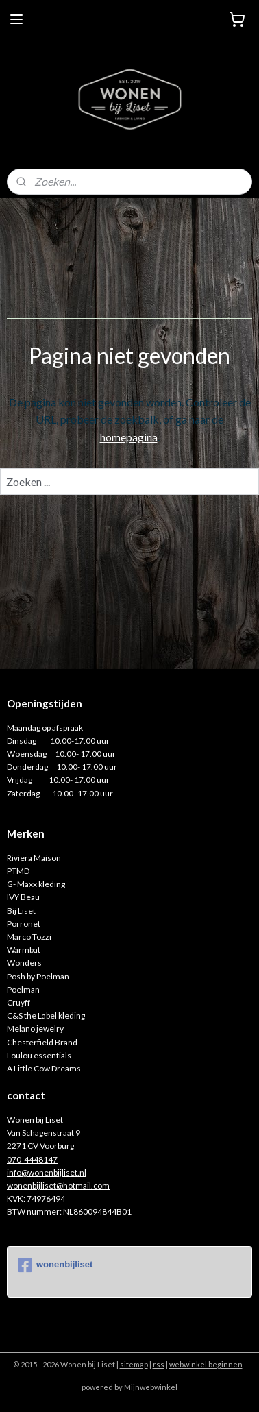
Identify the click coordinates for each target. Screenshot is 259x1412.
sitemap (134, 1364)
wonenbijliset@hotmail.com (58, 1185)
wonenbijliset (55, 1265)
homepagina (129, 436)
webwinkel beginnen (206, 1364)
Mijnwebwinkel (150, 1387)
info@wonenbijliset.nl (46, 1172)
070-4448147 (32, 1159)
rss (158, 1364)
